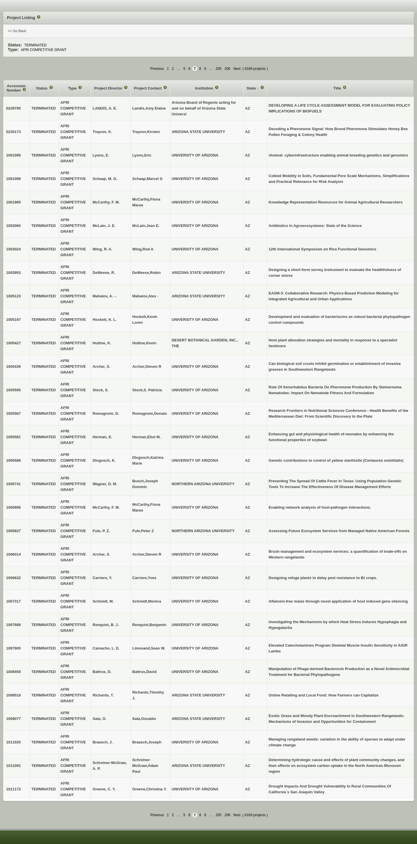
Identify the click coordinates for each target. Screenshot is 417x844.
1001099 (13, 179)
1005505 (13, 390)
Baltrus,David (144, 672)
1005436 (13, 366)
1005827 (13, 531)
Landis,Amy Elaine (149, 108)
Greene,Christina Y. (149, 789)
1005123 (13, 296)
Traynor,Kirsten (146, 132)
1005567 (13, 413)
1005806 (13, 507)
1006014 (13, 554)
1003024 (13, 249)
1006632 (13, 578)
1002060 (13, 225)
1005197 (13, 319)
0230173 (13, 132)
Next (237, 69)
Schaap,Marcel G (147, 179)
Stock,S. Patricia (147, 390)
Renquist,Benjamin (149, 625)
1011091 (13, 765)
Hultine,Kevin (144, 343)
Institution (204, 88)
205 (219, 69)
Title (337, 88)
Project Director (108, 88)
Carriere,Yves (144, 578)
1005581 (13, 437)
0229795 (13, 108)
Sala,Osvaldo (144, 718)
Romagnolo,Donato (149, 413)
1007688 (13, 625)
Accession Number (16, 88)
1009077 (13, 718)
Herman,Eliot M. (146, 437)
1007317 (13, 601)
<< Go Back (17, 31)
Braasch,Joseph (146, 742)
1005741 (13, 484)
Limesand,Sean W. (148, 648)
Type (73, 88)
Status (42, 88)
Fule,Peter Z (143, 531)
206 (227, 69)
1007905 (13, 648)
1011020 (13, 742)
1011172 (13, 789)
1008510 (13, 695)
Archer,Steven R (146, 366)
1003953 (13, 272)
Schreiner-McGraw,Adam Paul (145, 766)
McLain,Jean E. (146, 225)
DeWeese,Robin (146, 272)
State (252, 88)
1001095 (13, 155)
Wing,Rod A (142, 249)
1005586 (13, 460)
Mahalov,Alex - (145, 296)
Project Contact (148, 88)
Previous (157, 69)
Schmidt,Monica (146, 601)
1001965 (13, 202)
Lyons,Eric (141, 155)
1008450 (13, 672)
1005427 (13, 343)
